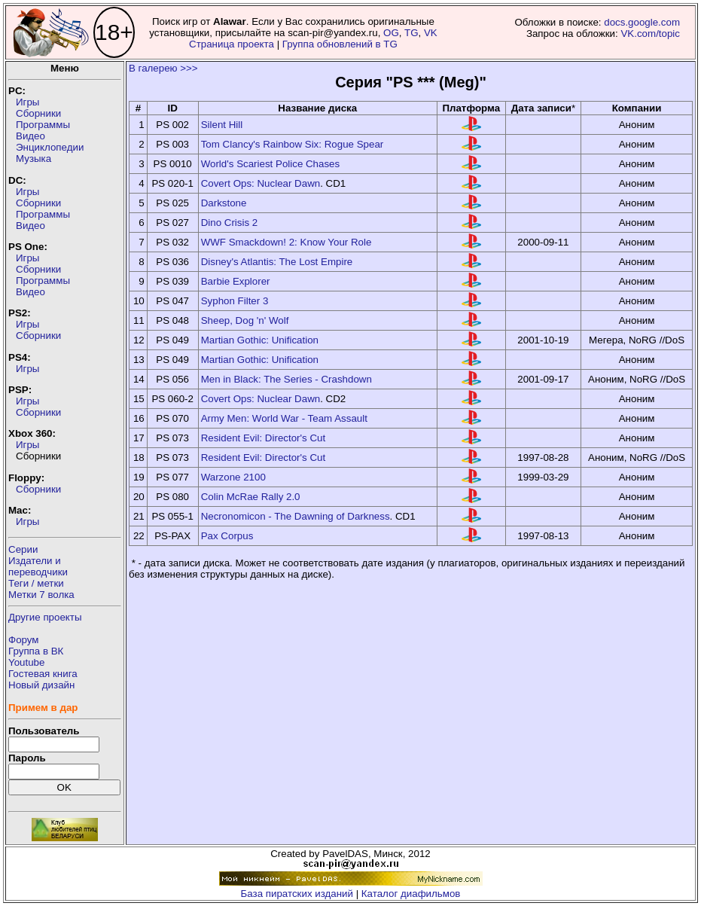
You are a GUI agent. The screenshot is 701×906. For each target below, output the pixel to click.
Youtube (26, 662)
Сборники (38, 113)
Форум (23, 639)
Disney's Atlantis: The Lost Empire (277, 261)
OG (391, 32)
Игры (27, 102)
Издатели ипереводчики (38, 566)
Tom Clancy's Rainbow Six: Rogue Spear (292, 144)
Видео (30, 136)
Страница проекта (231, 44)
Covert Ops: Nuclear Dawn (261, 183)
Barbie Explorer (235, 281)
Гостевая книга (43, 673)
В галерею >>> (163, 68)
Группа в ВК (35, 651)
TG (411, 32)
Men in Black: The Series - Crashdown (286, 379)
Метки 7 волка (41, 594)
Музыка (33, 158)
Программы (43, 124)
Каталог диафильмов (411, 893)
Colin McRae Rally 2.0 (250, 496)
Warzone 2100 (233, 477)
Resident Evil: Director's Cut (263, 438)
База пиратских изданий (297, 893)
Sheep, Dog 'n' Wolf (245, 320)
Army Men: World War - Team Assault (284, 418)
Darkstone (224, 203)
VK (430, 32)
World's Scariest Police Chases (270, 163)
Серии (23, 549)
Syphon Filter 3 (235, 301)
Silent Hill (222, 124)
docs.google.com (642, 22)
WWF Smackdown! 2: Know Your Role (286, 242)
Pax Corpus (227, 535)
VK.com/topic (650, 33)
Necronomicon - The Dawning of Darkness (295, 516)
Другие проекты (45, 617)
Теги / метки (36, 583)
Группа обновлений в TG (340, 44)
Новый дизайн (41, 685)
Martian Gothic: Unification (259, 340)
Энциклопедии (50, 147)
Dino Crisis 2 (229, 222)
